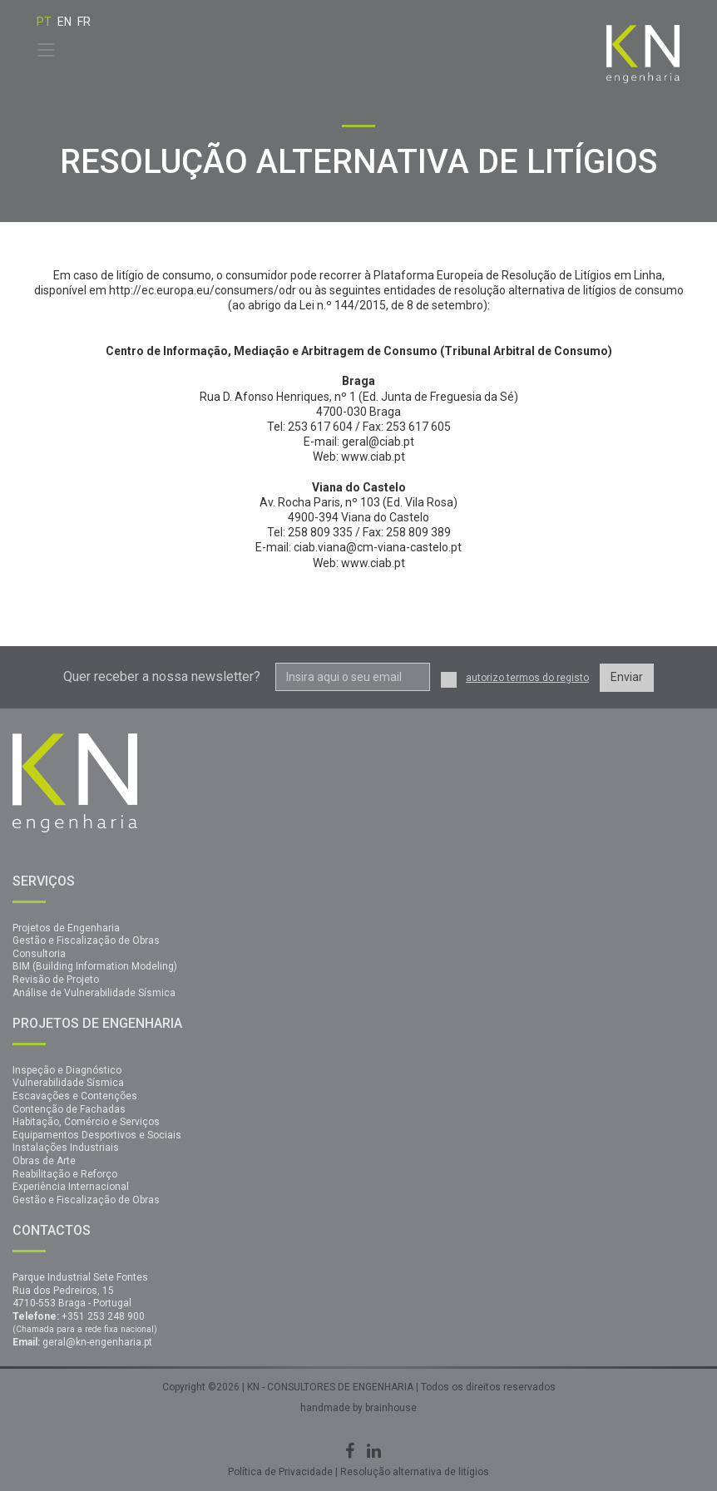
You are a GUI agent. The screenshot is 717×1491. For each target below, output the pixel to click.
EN (64, 21)
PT (44, 21)
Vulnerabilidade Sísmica (68, 1083)
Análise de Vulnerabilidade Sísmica (94, 993)
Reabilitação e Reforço (64, 1174)
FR (84, 21)
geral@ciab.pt (378, 441)
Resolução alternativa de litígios (414, 1472)
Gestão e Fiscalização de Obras (86, 940)
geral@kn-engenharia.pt (97, 1342)
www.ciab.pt (373, 456)
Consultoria (39, 954)
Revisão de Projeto (55, 979)
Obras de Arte (44, 1161)
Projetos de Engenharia (66, 928)
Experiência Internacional (70, 1186)
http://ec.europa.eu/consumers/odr (204, 290)
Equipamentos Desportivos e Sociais (96, 1135)
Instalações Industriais (65, 1147)
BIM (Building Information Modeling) (94, 966)
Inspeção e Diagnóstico (66, 1070)
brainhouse (390, 1408)
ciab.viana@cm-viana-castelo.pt (378, 547)
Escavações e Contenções (74, 1096)
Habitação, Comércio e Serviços (86, 1122)
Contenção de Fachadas (69, 1109)
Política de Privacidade (280, 1472)
